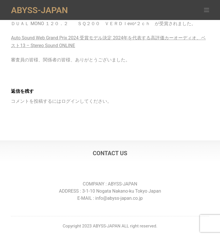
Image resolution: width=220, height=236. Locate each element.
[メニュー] (206, 10)
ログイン (70, 101)
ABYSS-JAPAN (39, 10)
